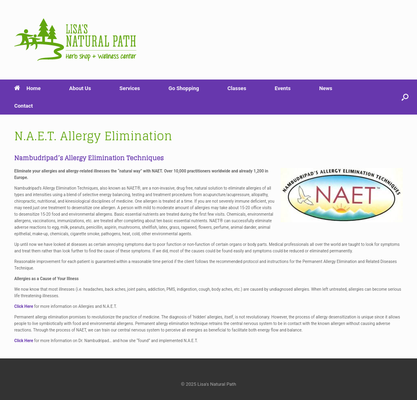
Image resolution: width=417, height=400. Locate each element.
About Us (80, 88)
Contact (23, 106)
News (325, 88)
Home (27, 88)
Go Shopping (184, 88)
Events (283, 88)
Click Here (23, 306)
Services (129, 88)
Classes (237, 88)
